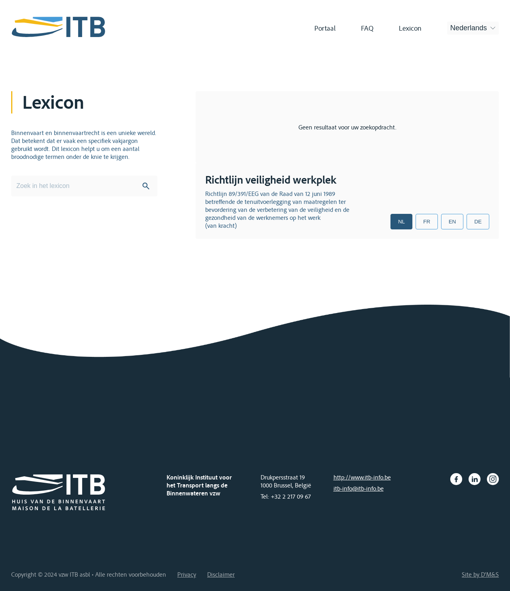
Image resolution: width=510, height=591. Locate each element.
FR (426, 222)
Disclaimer (221, 574)
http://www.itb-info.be (362, 477)
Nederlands (468, 28)
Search (145, 186)
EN (452, 222)
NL (401, 222)
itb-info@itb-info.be (358, 488)
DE (478, 222)
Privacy (186, 574)
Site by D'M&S (480, 574)
